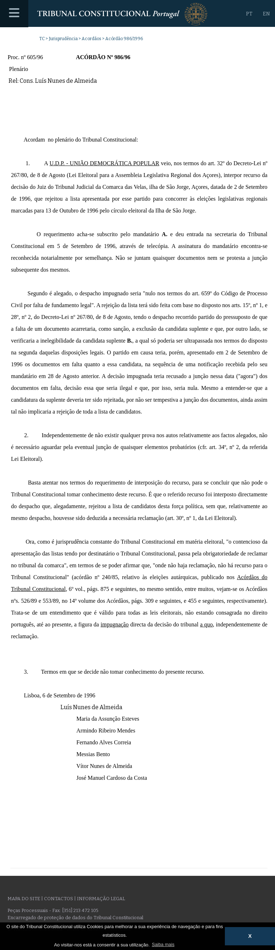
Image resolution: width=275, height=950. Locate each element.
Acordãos (91, 38)
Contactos (58, 898)
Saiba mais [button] (163, 944)
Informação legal (101, 898)
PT (249, 14)
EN (266, 14)
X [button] (250, 936)
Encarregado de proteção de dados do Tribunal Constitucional (75, 917)
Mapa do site (24, 898)
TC (42, 38)
